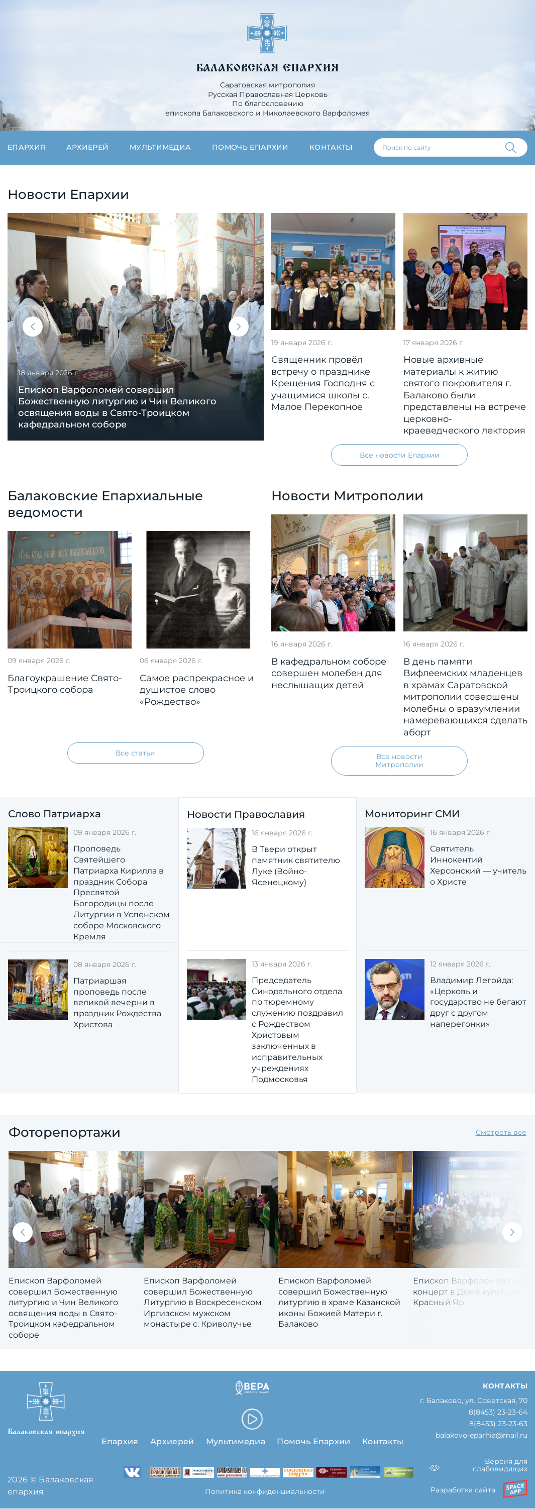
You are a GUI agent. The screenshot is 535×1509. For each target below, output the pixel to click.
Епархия (26, 147)
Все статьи (135, 753)
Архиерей (87, 147)
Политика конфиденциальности (265, 1491)
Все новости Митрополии (399, 761)
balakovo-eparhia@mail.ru (481, 1436)
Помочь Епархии (313, 1442)
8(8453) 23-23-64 (498, 1413)
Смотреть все (501, 1132)
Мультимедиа (160, 147)
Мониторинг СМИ (412, 814)
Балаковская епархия (267, 67)
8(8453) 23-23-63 (498, 1425)
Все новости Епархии (400, 455)
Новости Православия (246, 814)
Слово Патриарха (54, 814)
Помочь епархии (250, 147)
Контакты (331, 147)
